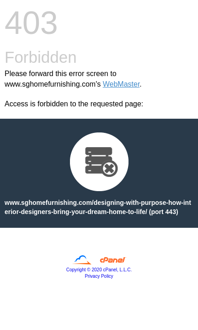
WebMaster (121, 84)
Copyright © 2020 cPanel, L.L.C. (99, 269)
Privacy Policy (99, 276)
